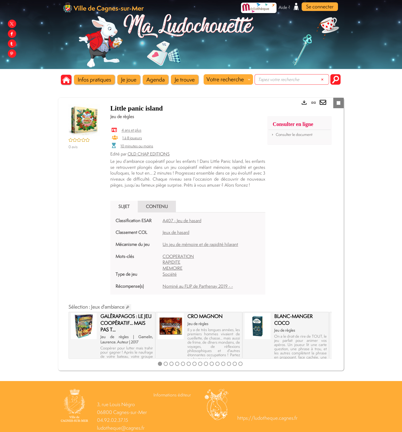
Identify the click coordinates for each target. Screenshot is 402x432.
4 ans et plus (131, 130)
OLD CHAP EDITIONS (149, 154)
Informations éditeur (172, 395)
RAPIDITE (171, 262)
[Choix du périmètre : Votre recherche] (228, 79)
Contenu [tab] (157, 206)
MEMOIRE (172, 268)
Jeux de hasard (176, 232)
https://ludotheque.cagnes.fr (267, 418)
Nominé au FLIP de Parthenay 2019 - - (198, 286)
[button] (94, 79)
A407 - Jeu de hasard (182, 220)
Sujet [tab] (124, 206)
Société (170, 274)
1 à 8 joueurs (132, 137)
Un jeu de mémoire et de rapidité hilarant (200, 244)
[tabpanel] (188, 253)
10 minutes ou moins (136, 145)
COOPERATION (178, 256)
